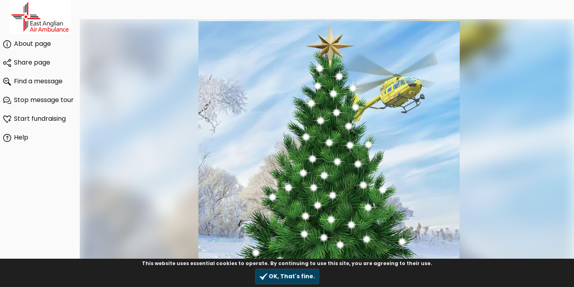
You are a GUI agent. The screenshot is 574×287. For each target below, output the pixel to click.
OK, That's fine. (287, 276)
